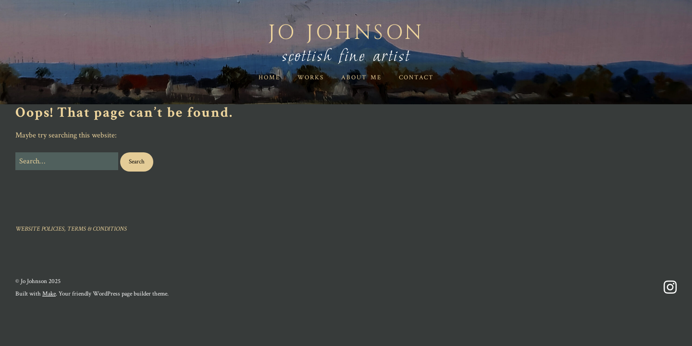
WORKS (310, 78)
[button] (136, 162)
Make (49, 294)
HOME (269, 78)
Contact (416, 78)
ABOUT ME (361, 78)
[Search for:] (66, 161)
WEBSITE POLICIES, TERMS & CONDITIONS (71, 229)
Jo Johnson (346, 33)
